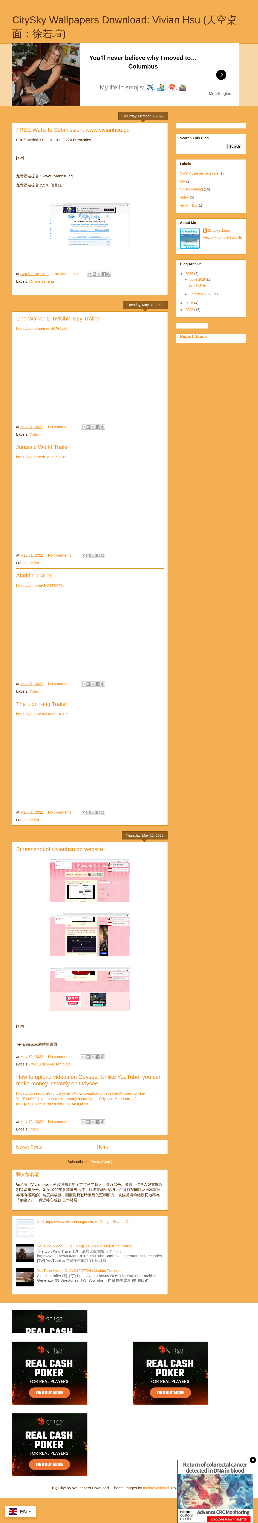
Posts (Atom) (102, 1161)
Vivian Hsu (188, 205)
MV (182, 181)
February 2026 (201, 294)
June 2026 (198, 279)
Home (103, 1147)
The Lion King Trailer (41, 704)
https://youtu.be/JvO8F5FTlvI (40, 585)
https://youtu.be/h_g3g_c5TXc (41, 457)
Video (34, 434)
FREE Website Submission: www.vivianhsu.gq (73, 130)
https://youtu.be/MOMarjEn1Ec (42, 714)
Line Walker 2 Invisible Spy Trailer (58, 318)
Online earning (41, 281)
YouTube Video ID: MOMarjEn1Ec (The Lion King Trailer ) (85, 1246)
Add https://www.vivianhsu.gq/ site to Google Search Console (88, 1221)
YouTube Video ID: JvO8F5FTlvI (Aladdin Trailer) (78, 1270)
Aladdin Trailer (34, 575)
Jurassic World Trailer (42, 447)
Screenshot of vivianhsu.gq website (59, 849)
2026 (189, 274)
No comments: (67, 274)
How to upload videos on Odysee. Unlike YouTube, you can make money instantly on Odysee (89, 1080)
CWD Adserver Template (50, 1064)
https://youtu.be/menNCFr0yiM (41, 328)
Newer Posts (29, 1147)
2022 (189, 310)
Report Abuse (193, 336)
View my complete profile (222, 237)
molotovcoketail (156, 1488)
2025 (189, 303)
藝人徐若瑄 (27, 1174)
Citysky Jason (220, 231)
